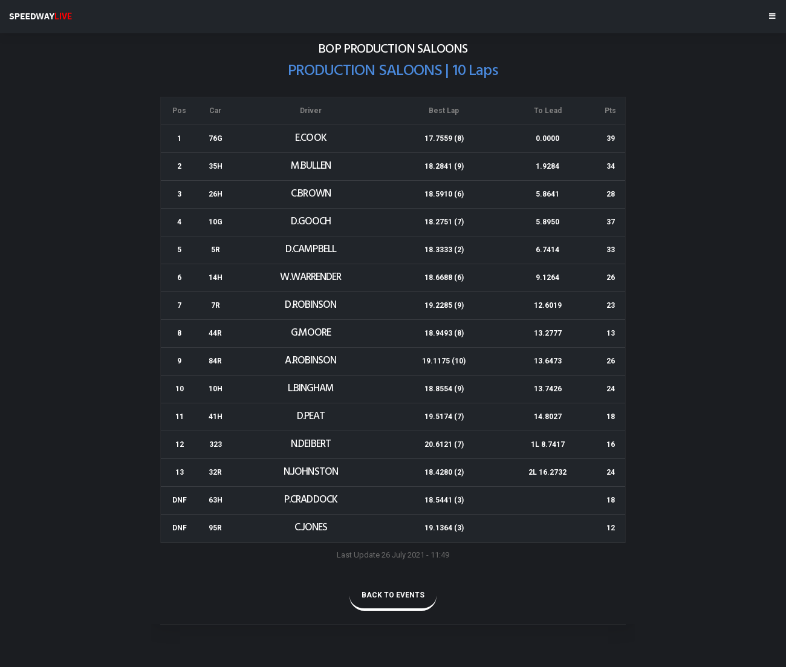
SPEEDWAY (40, 16)
